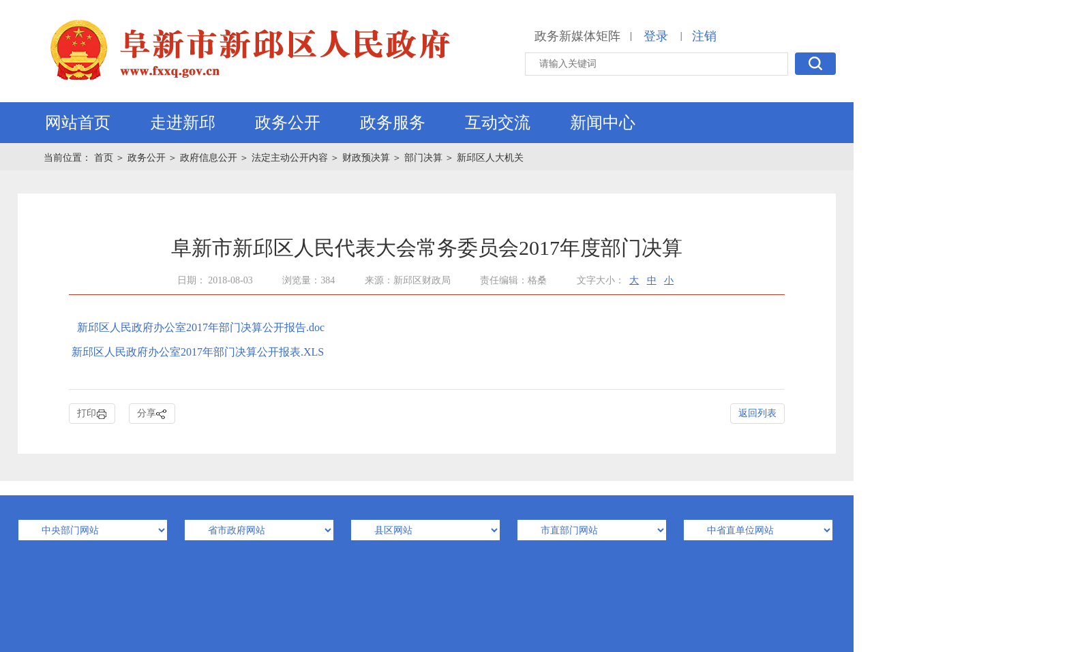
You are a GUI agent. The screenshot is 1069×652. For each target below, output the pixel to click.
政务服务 (392, 122)
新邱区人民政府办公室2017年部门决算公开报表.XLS (198, 352)
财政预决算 (366, 158)
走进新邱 (182, 122)
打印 (92, 414)
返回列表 (757, 413)
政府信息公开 (208, 158)
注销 (704, 36)
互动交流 (497, 122)
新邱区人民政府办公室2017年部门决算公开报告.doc (201, 327)
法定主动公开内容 (290, 158)
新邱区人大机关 (490, 158)
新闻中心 (602, 122)
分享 (152, 414)
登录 (656, 36)
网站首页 (77, 122)
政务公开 (287, 122)
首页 (105, 158)
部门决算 (423, 158)
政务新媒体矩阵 (577, 36)
